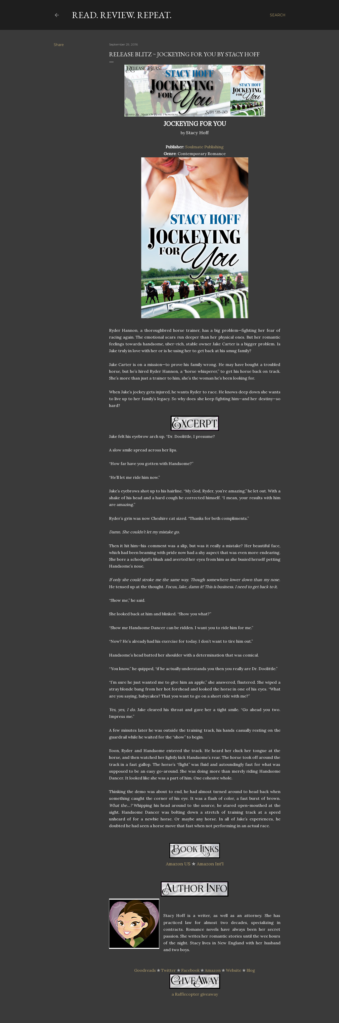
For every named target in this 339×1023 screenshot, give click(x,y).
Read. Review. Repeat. (122, 15)
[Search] (277, 15)
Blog (251, 970)
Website (233, 970)
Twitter (168, 970)
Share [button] (59, 44)
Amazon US (178, 864)
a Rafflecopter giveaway (195, 994)
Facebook (190, 970)
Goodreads (145, 970)
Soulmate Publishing (204, 146)
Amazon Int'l (210, 864)
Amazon (213, 970)
